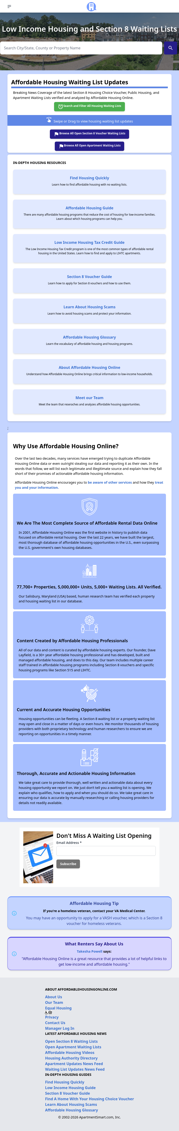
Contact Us (55, 1022)
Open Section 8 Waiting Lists (71, 1041)
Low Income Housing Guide (70, 1087)
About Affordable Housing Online (89, 367)
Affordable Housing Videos (69, 1052)
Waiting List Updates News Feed (75, 1069)
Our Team (54, 1002)
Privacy (52, 1017)
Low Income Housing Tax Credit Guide (90, 242)
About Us (53, 996)
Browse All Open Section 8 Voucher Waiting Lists (89, 134)
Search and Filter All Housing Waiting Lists (89, 106)
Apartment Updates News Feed (74, 1063)
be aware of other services (110, 482)
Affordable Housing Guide (89, 208)
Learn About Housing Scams (90, 306)
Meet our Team (89, 397)
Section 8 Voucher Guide (89, 276)
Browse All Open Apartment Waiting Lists (90, 146)
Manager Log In (59, 1028)
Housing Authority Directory (71, 1058)
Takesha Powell (89, 951)
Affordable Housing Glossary (89, 337)
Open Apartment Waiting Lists (73, 1046)
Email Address (69, 842)
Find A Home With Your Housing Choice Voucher (89, 1098)
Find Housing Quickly (89, 177)
